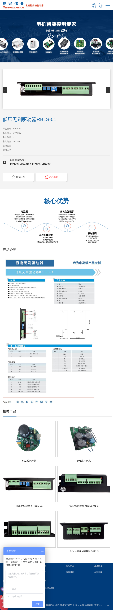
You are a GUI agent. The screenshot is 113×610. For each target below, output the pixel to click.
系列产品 (70, 566)
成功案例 (98, 566)
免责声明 (98, 572)
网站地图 (70, 572)
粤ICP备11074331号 (64, 605)
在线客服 (51, 177)
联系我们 (18, 177)
